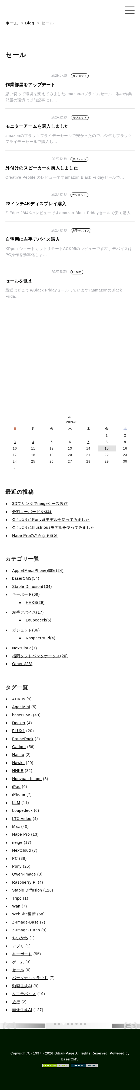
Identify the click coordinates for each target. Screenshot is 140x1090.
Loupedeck (22, 810)
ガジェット (79, 75)
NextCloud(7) (24, 648)
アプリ (18, 946)
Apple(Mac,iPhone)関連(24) (38, 570)
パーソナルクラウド (30, 978)
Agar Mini (21, 707)
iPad (16, 786)
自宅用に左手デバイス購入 (32, 239)
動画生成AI (22, 986)
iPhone (18, 794)
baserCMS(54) (25, 578)
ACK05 (18, 699)
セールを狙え (19, 281)
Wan (16, 906)
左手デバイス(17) (28, 612)
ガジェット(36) (26, 630)
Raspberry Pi (24, 882)
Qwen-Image (24, 874)
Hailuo (18, 754)
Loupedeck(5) (38, 620)
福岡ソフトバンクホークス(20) (40, 656)
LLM (16, 802)
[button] (55, 1024)
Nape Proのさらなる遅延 (35, 535)
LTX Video (21, 818)
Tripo (17, 898)
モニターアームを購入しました (37, 126)
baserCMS (22, 715)
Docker (18, 723)
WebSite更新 (24, 914)
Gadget (19, 747)
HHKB (18, 770)
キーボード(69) (26, 594)
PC (15, 858)
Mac (16, 826)
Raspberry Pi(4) (40, 638)
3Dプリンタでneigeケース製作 (40, 503)
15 (107, 448)
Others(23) (22, 664)
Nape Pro (21, 834)
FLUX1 (18, 731)
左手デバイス (81, 230)
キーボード (22, 954)
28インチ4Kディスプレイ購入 (35, 203)
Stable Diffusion (27, 890)
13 (70, 448)
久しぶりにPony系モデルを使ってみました (51, 519)
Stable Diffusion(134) (32, 586)
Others (77, 272)
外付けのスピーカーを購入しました (41, 168)
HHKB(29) (35, 602)
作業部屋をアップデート (30, 84)
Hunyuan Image (27, 779)
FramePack (23, 739)
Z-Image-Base (25, 922)
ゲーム (18, 962)
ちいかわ (20, 938)
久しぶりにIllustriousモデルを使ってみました (53, 527)
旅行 (16, 1002)
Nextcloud (21, 850)
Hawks (18, 763)
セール (18, 970)
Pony (17, 866)
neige (17, 842)
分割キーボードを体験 (32, 511)
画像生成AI (22, 1010)
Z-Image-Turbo (26, 930)
